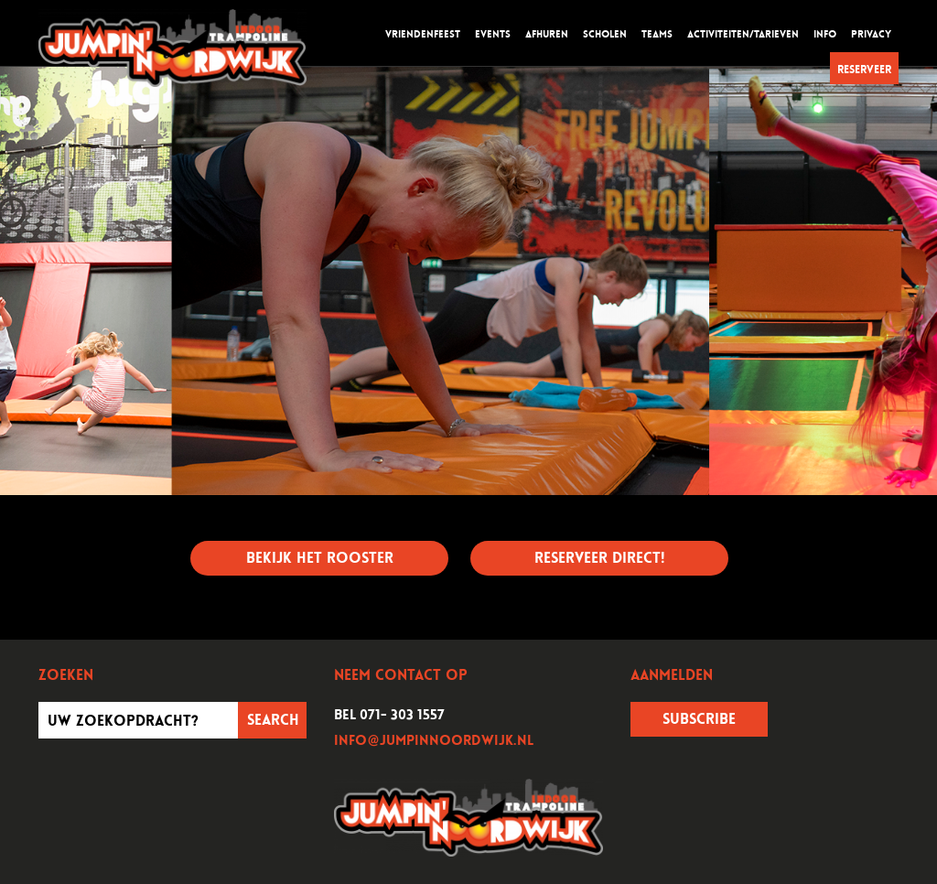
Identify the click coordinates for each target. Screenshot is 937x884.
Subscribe (699, 718)
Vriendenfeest (422, 34)
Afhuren (546, 34)
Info (824, 34)
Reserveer (864, 69)
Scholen (605, 34)
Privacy (871, 34)
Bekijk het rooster (319, 557)
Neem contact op (401, 675)
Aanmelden (671, 675)
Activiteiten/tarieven (743, 34)
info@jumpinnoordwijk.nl (433, 740)
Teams (657, 34)
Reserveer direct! (599, 557)
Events (493, 34)
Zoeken (65, 675)
